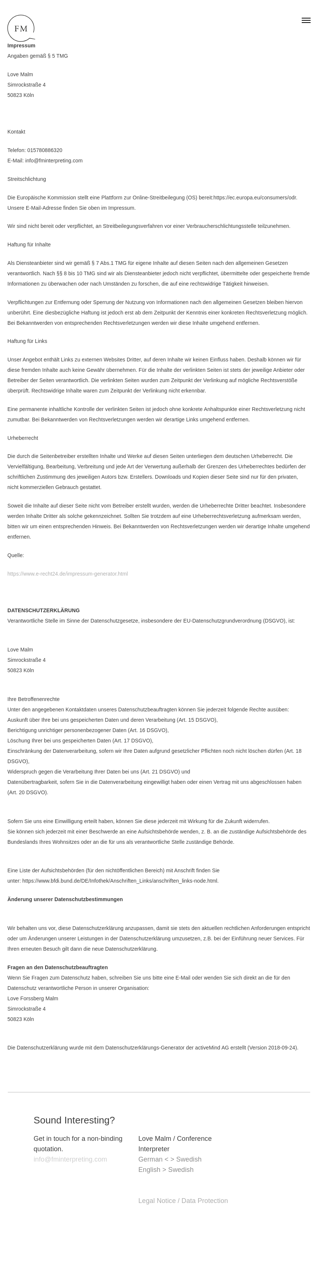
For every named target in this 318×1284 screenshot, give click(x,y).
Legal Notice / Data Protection (183, 1200)
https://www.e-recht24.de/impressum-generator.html (67, 574)
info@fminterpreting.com (70, 1159)
